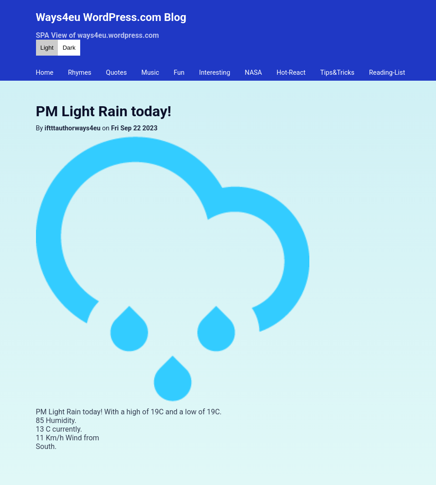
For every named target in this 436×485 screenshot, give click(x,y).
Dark (68, 47)
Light (47, 47)
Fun (179, 73)
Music (150, 73)
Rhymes (79, 73)
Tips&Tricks (337, 73)
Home (45, 73)
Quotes (116, 73)
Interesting (214, 73)
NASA (253, 73)
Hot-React (291, 73)
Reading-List (387, 73)
